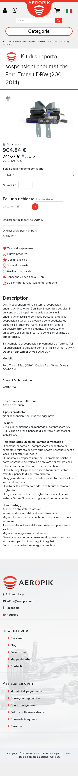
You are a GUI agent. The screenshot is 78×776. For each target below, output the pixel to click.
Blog (13, 645)
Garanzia (16, 726)
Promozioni (18, 652)
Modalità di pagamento (26, 691)
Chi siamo (17, 638)
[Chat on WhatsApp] (16, 10)
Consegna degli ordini (25, 698)
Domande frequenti (23, 719)
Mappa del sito (20, 659)
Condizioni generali (23, 705)
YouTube (10, 614)
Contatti (16, 666)
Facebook (11, 608)
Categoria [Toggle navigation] (39, 31)
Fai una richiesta (19, 199)
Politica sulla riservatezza (27, 712)
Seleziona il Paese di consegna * (24, 168)
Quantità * (10, 185)
